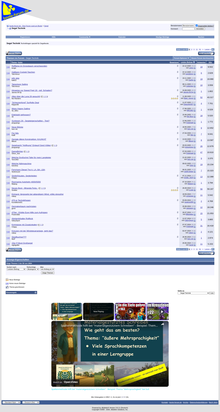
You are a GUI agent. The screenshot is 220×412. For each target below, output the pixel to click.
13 (201, 177)
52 (201, 97)
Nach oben (213, 402)
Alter (42, 267)
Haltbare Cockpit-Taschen (23, 72)
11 (197, 49)
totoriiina (15, 166)
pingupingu (16, 123)
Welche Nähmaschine (21, 163)
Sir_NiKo (15, 111)
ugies (191, 68)
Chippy (14, 178)
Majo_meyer (188, 98)
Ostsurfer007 (188, 104)
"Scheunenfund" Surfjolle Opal (25, 102)
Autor (20, 62)
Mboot (14, 141)
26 (201, 146)
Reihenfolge (31, 267)
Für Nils (15, 133)
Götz (191, 165)
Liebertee (189, 86)
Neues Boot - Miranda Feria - (25, 188)
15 (201, 213)
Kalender (122, 37)
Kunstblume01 (17, 202)
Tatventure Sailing (20, 84)
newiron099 (189, 202)
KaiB (13, 135)
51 (200, 49)
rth (13, 117)
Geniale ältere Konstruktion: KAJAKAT (29, 139)
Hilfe (54, 37)
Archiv (185, 402)
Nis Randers (16, 98)
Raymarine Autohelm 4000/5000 (26, 182)
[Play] (130, 311)
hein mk (15, 129)
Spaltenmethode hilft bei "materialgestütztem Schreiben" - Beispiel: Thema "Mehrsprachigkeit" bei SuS (109, 325)
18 (201, 115)
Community (85, 37)
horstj (191, 245)
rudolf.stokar (188, 171)
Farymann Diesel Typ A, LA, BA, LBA (28, 170)
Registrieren (25, 37)
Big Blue (190, 116)
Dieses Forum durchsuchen (202, 58)
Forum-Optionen (180, 58)
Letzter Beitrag (187, 62)
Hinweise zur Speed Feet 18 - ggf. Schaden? (32, 90)
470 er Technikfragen (21, 200)
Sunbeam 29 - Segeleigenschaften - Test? (31, 121)
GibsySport (16, 221)
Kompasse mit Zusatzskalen (24, 225)
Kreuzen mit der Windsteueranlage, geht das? (32, 231)
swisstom (189, 208)
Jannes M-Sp (17, 92)
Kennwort (174, 29)
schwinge (189, 196)
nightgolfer (15, 245)
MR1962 (190, 110)
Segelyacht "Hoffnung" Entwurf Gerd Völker (31, 145)
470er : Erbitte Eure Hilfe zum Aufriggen (30, 212)
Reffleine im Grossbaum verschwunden (29, 66)
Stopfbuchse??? (19, 237)
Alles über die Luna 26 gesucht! (26, 96)
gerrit (13, 208)
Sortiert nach (11, 267)
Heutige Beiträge (162, 37)
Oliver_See (16, 153)
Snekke (14, 190)
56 (201, 189)
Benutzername (176, 25)
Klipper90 (15, 105)
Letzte (208, 49)
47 (201, 152)
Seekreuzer (16, 172)
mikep (14, 196)
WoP (13, 239)
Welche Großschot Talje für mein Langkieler (31, 157)
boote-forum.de (175, 402)
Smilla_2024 (188, 177)
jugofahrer (189, 74)
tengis (14, 68)
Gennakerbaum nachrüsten (24, 206)
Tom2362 (15, 159)
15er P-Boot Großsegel (22, 243)
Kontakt (165, 402)
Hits (210, 62)
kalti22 (14, 80)
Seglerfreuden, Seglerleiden (24, 176)
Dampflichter (17, 151)
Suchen (201, 37)
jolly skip (15, 78)
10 (201, 85)
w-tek (191, 190)
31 (201, 226)
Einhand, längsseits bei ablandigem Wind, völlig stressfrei (37, 194)
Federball (189, 122)
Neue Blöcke (17, 127)
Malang (14, 184)
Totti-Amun (16, 74)
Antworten (201, 62)
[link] (56, 326)
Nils (191, 135)
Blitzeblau (189, 214)
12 (201, 207)
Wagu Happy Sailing (21, 108)
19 (201, 67)
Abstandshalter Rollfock (22, 218)
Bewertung (174, 62)
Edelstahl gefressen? (21, 115)
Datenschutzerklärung (198, 402)
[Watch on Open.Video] (65, 382)
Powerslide (16, 214)
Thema (14, 62)
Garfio (191, 80)
